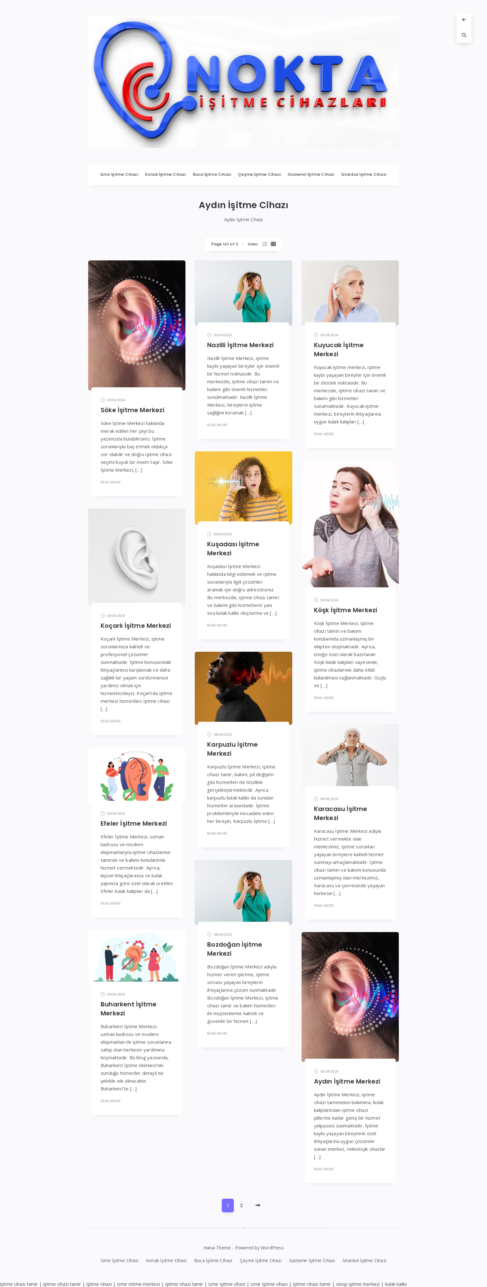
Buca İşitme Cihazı (212, 174)
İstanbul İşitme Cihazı (364, 174)
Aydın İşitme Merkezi (347, 1081)
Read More (111, 482)
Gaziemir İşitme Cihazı (311, 174)
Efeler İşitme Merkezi (134, 823)
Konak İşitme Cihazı (165, 174)
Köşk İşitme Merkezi (345, 610)
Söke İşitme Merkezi (132, 410)
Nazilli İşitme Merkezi (240, 345)
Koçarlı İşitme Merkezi (136, 625)
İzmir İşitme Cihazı (119, 174)
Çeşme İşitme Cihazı (259, 174)
